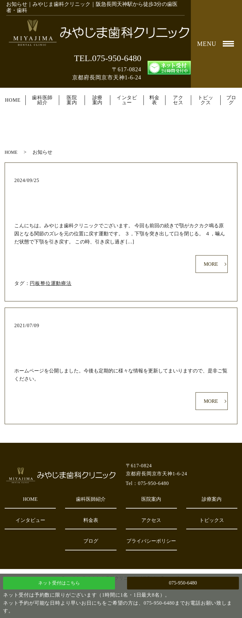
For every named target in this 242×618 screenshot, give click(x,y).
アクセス (178, 100)
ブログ (231, 100)
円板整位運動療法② (121, 190)
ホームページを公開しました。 (121, 335)
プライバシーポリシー (151, 541)
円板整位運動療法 (50, 283)
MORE (211, 264)
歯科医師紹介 (42, 100)
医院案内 (72, 100)
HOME (12, 100)
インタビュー (127, 100)
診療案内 (97, 100)
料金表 (154, 100)
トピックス (205, 100)
